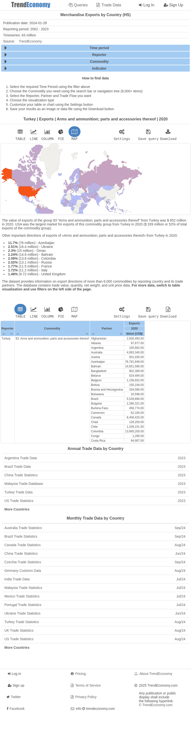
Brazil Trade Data (94, 468)
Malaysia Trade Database (94, 485)
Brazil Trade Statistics (94, 538)
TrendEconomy (30, 41)
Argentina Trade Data (94, 459)
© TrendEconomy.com (156, 706)
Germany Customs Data (94, 572)
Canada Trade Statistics (94, 546)
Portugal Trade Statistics (94, 606)
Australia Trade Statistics (94, 529)
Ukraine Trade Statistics (94, 615)
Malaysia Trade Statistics (94, 589)
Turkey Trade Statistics (94, 623)
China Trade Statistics (94, 477)
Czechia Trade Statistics (94, 563)
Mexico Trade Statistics (94, 598)
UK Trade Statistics (94, 632)
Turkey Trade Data (94, 494)
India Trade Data (94, 581)
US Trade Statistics (94, 502)
